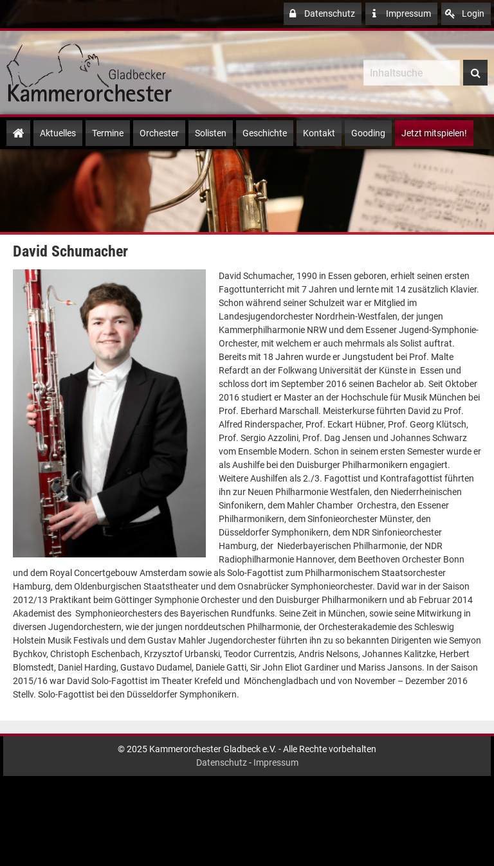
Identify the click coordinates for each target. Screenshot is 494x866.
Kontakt (319, 133)
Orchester (159, 133)
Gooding (368, 133)
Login (464, 14)
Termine (108, 133)
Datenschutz (321, 14)
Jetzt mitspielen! (434, 133)
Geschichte (264, 133)
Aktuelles (58, 133)
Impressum (400, 14)
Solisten (210, 133)
